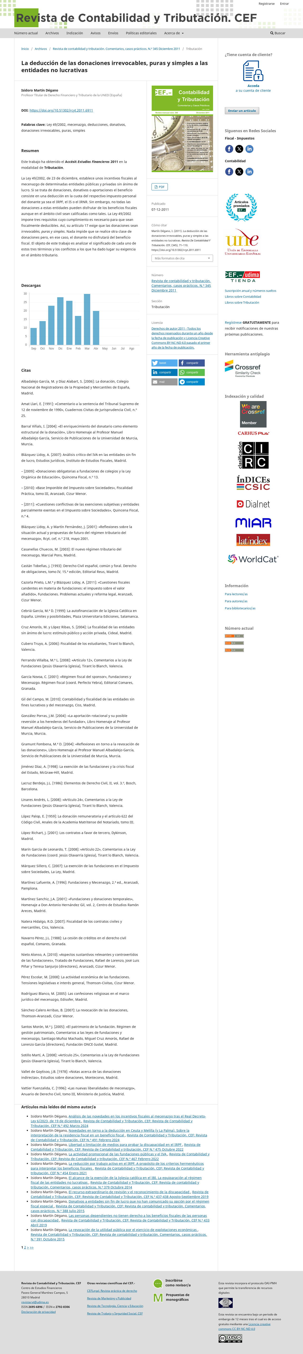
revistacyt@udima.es (35, 1302)
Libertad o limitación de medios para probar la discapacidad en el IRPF (125, 1144)
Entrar (284, 3)
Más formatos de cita (169, 258)
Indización (75, 33)
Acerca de (172, 33)
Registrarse (267, 3)
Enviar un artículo (242, 111)
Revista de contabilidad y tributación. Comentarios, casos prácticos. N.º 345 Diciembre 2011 (116, 49)
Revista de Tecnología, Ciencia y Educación (115, 1306)
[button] (165, 363)
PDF (161, 187)
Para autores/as (236, 601)
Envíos (113, 33)
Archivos (52, 33)
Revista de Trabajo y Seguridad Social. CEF (115, 1313)
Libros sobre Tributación (242, 302)
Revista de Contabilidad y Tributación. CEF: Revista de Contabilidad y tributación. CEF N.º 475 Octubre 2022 (116, 1147)
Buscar (277, 33)
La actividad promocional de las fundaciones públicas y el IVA (118, 1154)
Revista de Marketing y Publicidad (109, 1298)
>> (32, 1247)
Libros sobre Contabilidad (243, 296)
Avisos (96, 33)
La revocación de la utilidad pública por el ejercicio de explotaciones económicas (133, 1229)
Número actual (26, 33)
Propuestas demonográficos (177, 1297)
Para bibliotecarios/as (240, 608)
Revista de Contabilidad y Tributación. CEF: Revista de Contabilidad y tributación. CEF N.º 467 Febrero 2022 (120, 1156)
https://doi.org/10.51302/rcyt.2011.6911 (61, 110)
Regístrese (233, 322)
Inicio (25, 49)
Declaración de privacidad (38, 1312)
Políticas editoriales (141, 33)
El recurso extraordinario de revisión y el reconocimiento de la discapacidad (129, 1192)
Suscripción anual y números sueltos (250, 290)
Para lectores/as (236, 594)
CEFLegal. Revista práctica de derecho (112, 1291)
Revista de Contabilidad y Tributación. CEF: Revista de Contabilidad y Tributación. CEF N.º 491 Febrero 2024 (119, 1137)
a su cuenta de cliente (253, 86)
